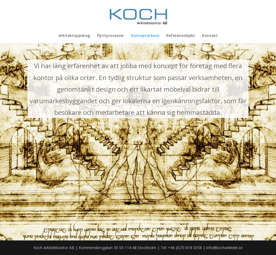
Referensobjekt (180, 36)
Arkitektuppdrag (74, 36)
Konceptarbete (145, 36)
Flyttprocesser (110, 36)
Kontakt (210, 36)
